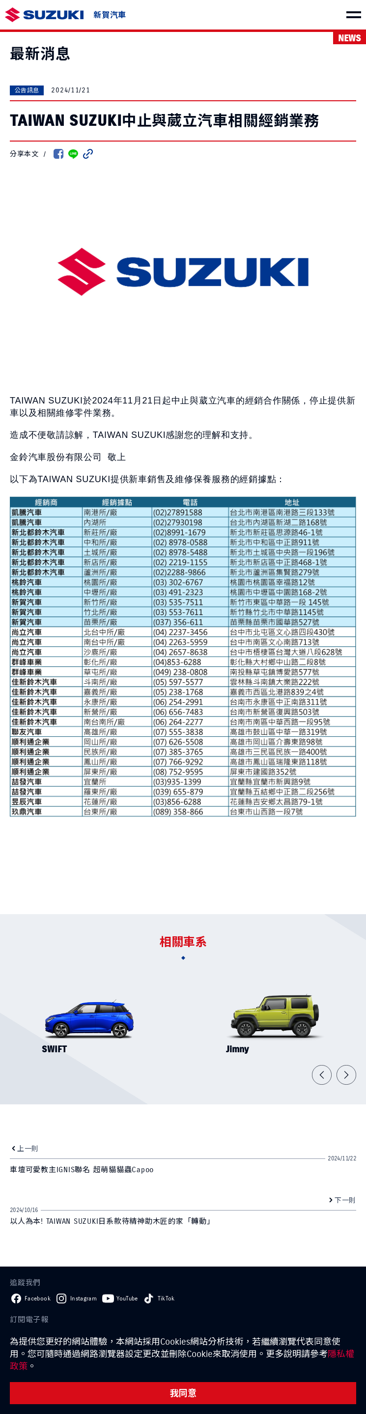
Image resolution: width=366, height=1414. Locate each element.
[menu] (353, 14)
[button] (322, 1075)
